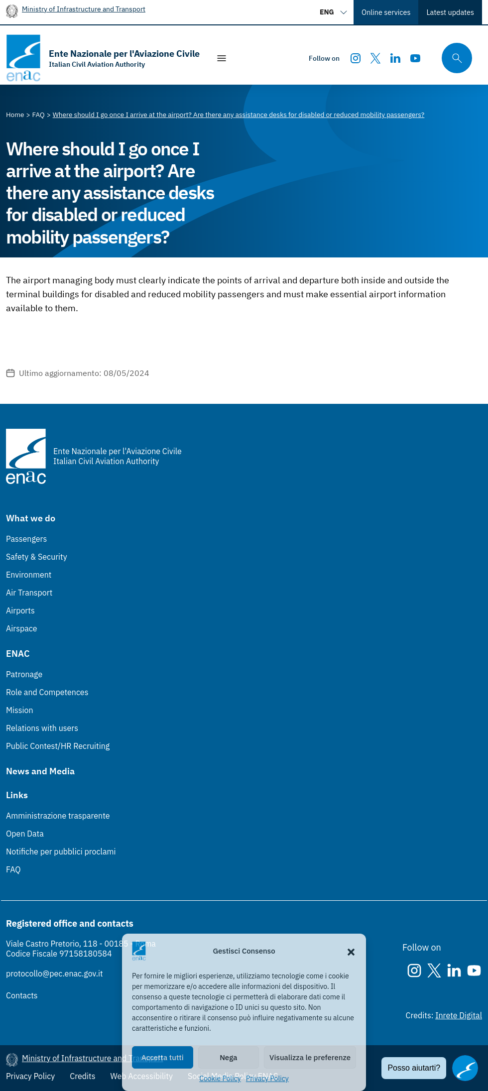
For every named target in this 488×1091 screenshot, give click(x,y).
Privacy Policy (267, 1078)
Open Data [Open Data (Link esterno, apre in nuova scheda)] (25, 834)
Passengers (26, 539)
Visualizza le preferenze (310, 1057)
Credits (82, 1076)
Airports (20, 610)
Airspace (21, 628)
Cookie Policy (220, 1078)
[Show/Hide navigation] (222, 58)
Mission (19, 710)
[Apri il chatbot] (465, 1068)
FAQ (13, 869)
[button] (351, 951)
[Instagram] (356, 58)
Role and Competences (47, 692)
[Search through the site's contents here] (453, 58)
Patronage (24, 674)
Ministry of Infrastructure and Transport (83, 8)
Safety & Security (36, 557)
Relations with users (42, 728)
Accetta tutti (162, 1057)
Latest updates (450, 12)
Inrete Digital (458, 1015)
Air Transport (29, 593)
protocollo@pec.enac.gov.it (54, 973)
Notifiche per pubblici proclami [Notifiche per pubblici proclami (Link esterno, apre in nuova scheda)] (61, 851)
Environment (28, 575)
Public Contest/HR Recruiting (58, 746)
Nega (228, 1057)
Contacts (22, 995)
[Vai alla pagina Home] (15, 114)
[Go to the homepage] (103, 58)
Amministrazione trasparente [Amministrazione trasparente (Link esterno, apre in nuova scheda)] (58, 816)
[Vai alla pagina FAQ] (38, 114)
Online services (386, 12)
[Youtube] (415, 58)
